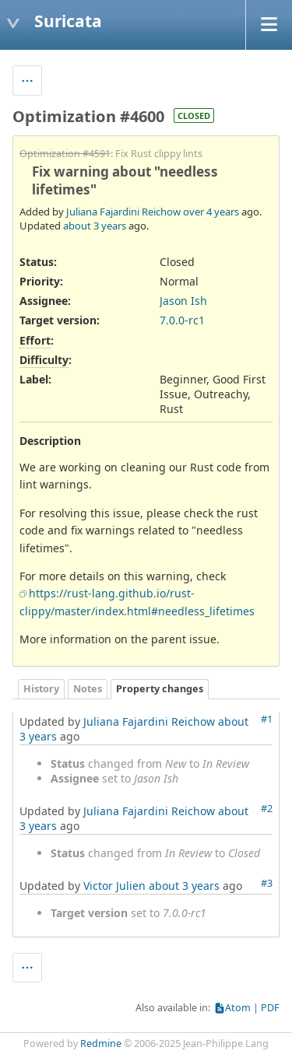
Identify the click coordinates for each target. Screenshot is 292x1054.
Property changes (159, 688)
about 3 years (94, 226)
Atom (238, 1007)
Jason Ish (183, 300)
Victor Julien (114, 885)
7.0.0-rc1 (182, 320)
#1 (267, 719)
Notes (87, 688)
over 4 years (211, 212)
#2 (267, 808)
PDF (270, 1007)
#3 (267, 883)
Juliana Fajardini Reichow (123, 212)
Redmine (100, 1043)
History (41, 688)
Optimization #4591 (65, 153)
